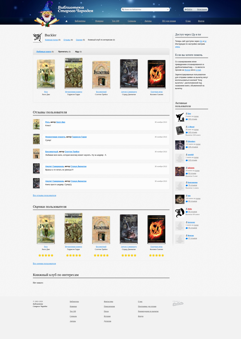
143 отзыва (191, 132)
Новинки (99, 21)
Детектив (107, 321)
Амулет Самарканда (129, 92)
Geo (188, 114)
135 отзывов (192, 147)
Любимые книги (43, 52)
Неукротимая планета (73, 92)
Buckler (50, 35)
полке (196, 116)
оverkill (190, 155)
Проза (106, 311)
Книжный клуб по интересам (100, 40)
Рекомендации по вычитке (148, 311)
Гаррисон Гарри (79, 137)
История (107, 316)
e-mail (198, 70)
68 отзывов (191, 201)
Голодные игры (157, 92)
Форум (201, 21)
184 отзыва (191, 119)
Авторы (148, 21)
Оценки (79, 40)
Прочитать (63, 52)
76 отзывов (191, 185)
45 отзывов (191, 228)
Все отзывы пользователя (44, 195)
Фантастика (108, 301)
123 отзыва (191, 160)
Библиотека (80, 21)
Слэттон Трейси (72, 152)
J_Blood (190, 127)
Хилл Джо (60, 122)
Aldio (189, 209)
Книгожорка (192, 182)
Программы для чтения (147, 306)
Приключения (109, 306)
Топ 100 (115, 21)
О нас (188, 21)
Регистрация (202, 9)
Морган (190, 236)
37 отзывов (191, 238)
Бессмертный (101, 92)
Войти (189, 9)
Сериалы (132, 21)
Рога (46, 92)
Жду (77, 52)
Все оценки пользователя (44, 263)
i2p (201, 41)
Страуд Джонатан (79, 166)
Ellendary (190, 141)
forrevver (190, 222)
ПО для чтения (169, 21)
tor (205, 41)
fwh (188, 196)
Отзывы (66, 40)
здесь (177, 47)
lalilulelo (190, 168)
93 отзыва (191, 173)
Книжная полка (51, 40)
